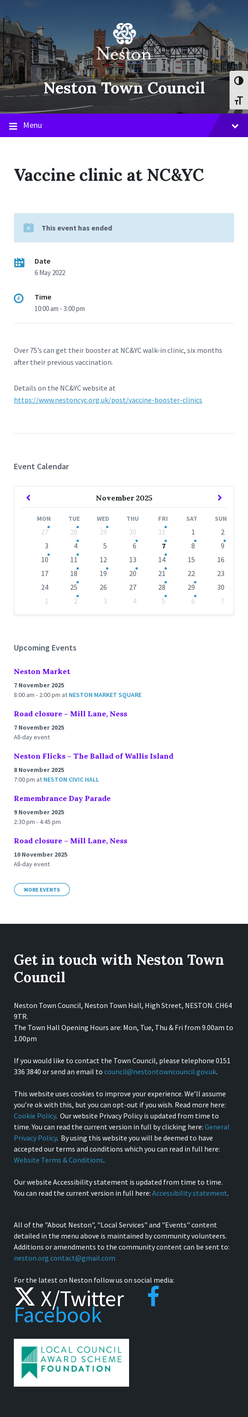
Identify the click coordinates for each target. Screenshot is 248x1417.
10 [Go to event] (44, 559)
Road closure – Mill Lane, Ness (70, 713)
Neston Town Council (124, 87)
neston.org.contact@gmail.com (64, 1257)
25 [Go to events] (73, 587)
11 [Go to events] (73, 559)
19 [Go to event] (103, 573)
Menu (124, 126)
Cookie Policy (35, 1115)
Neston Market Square (105, 695)
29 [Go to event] (103, 531)
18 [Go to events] (73, 573)
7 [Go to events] (163, 545)
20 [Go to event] (132, 573)
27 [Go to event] (44, 531)
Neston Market (42, 671)
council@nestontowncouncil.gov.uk (160, 1071)
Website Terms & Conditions (58, 1159)
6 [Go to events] (134, 545)
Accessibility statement (189, 1193)
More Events (42, 889)
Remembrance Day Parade (62, 798)
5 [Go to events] (163, 600)
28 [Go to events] (73, 531)
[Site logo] (124, 66)
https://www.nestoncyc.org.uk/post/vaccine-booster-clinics (108, 399)
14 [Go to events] (161, 559)
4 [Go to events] (75, 545)
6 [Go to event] (193, 600)
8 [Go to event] (193, 545)
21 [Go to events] (161, 573)
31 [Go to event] (161, 531)
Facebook (87, 1306)
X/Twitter (69, 1298)
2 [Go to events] (75, 600)
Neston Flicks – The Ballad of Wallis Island (93, 755)
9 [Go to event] (222, 545)
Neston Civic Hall (71, 779)
